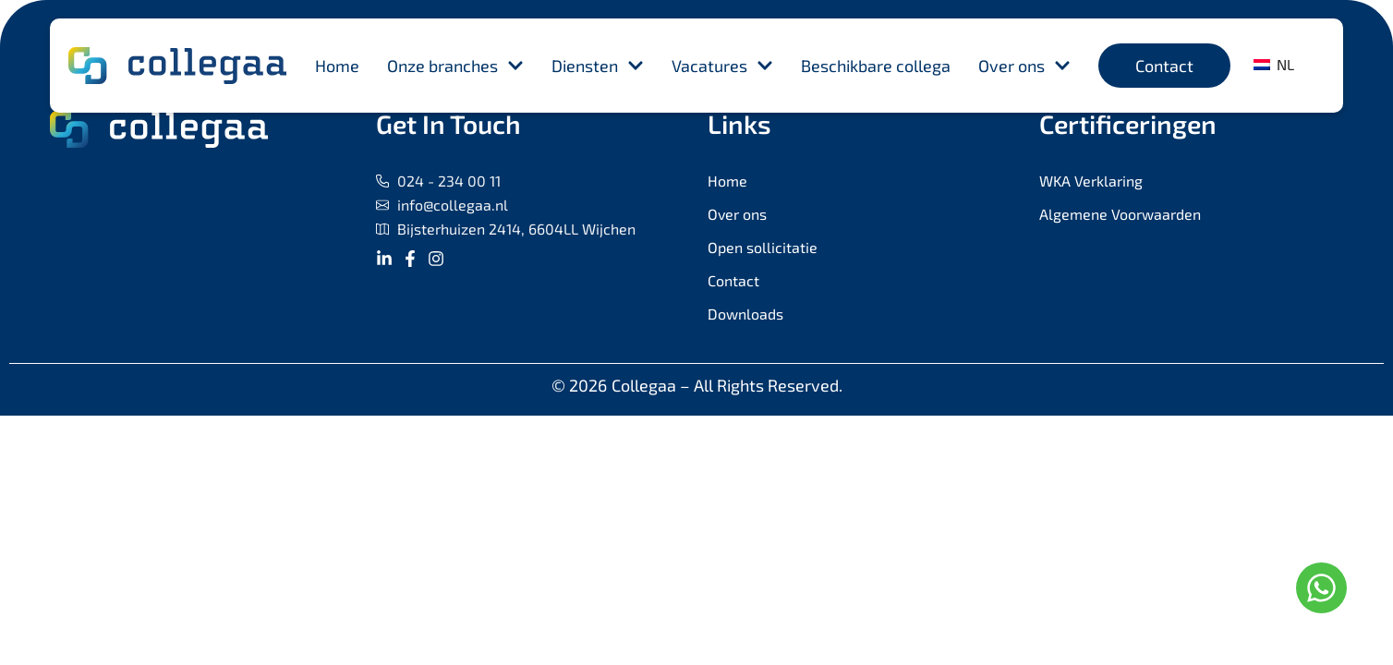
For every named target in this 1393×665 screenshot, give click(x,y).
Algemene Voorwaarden (1120, 214)
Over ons (1024, 66)
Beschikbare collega (876, 65)
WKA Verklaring (1091, 180)
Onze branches (455, 66)
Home (337, 65)
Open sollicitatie (763, 247)
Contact (733, 280)
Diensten (597, 66)
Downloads (745, 313)
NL (1274, 64)
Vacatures (722, 66)
